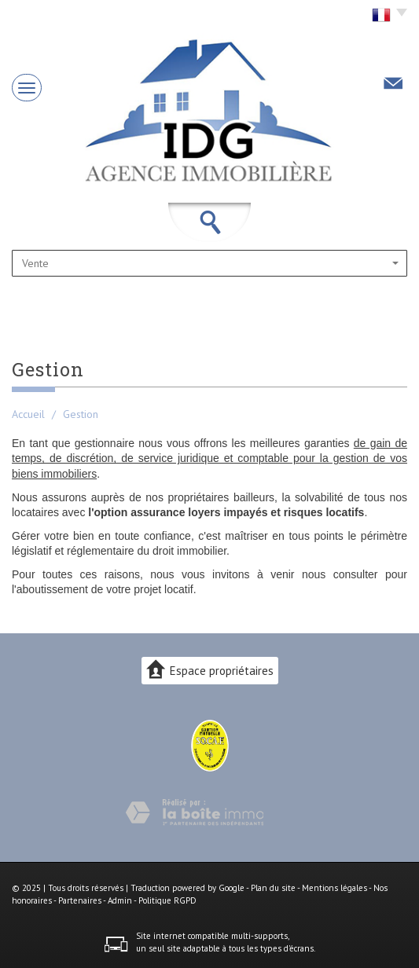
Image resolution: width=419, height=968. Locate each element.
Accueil (28, 414)
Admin (120, 900)
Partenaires (79, 900)
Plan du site (273, 887)
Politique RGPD (167, 900)
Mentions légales (334, 887)
